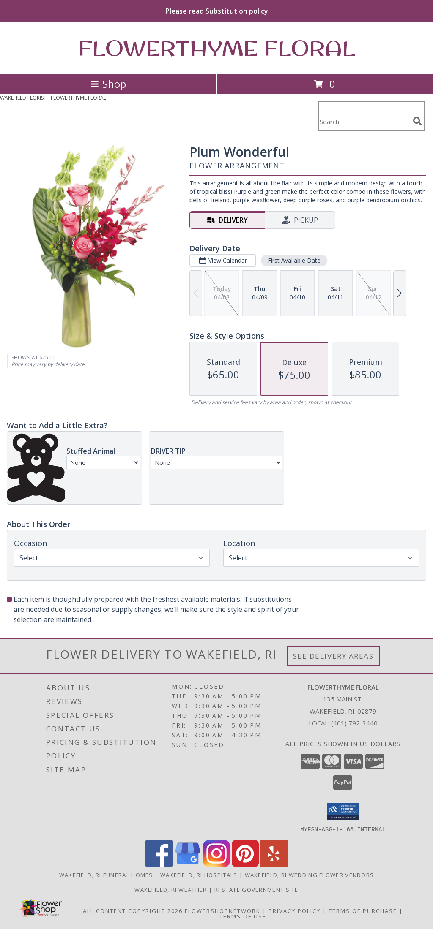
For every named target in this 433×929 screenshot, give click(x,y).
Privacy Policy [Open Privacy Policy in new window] (295, 910)
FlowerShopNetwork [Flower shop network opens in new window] (222, 910)
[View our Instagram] (216, 864)
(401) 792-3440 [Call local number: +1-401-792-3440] (354, 723)
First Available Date (294, 260)
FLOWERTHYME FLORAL (216, 48)
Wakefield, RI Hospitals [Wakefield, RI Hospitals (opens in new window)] (199, 874)
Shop (108, 84)
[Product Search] (364, 121)
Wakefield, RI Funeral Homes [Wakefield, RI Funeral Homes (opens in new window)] (106, 874)
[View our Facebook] (159, 864)
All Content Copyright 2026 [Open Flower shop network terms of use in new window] (133, 910)
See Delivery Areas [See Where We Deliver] (333, 656)
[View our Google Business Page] (187, 864)
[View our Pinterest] (245, 864)
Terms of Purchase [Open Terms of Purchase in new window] (363, 910)
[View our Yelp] (274, 864)
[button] (343, 811)
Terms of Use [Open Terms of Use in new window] (242, 916)
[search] (417, 121)
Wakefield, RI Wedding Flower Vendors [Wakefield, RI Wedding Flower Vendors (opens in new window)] (309, 874)
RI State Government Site (256, 889)
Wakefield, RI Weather (170, 889)
